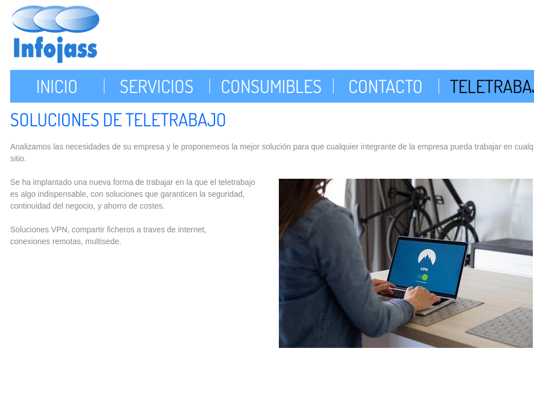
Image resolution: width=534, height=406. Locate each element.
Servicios (157, 86)
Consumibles (271, 86)
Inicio (57, 86)
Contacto (385, 86)
